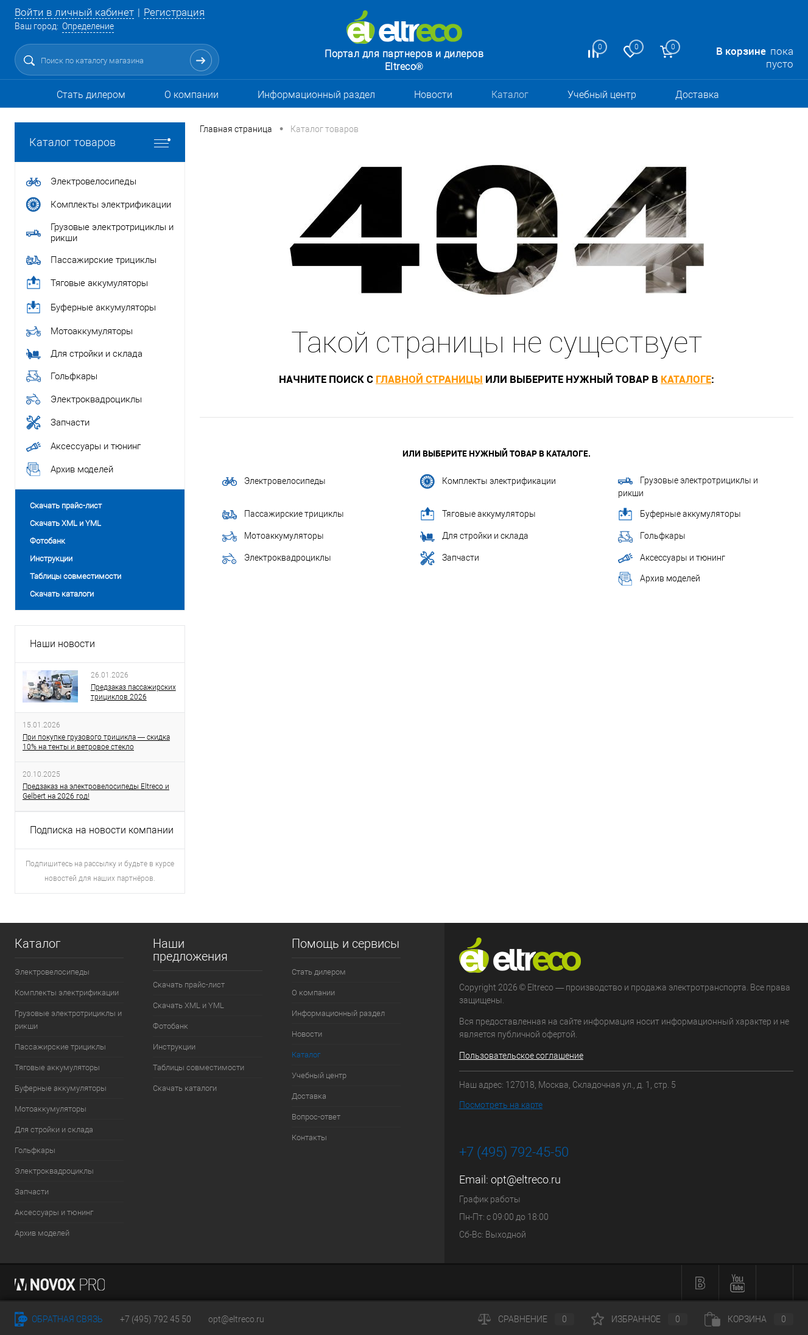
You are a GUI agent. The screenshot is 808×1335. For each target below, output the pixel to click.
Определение (88, 26)
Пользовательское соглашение (521, 1055)
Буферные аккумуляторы (679, 514)
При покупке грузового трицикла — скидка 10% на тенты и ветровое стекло (96, 742)
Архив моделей (659, 579)
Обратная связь (59, 1319)
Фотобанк (47, 540)
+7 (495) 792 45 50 (155, 1319)
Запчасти (449, 558)
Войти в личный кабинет (74, 12)
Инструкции (51, 558)
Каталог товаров (99, 142)
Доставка (697, 94)
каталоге (686, 379)
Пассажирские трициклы (283, 514)
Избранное (639, 1319)
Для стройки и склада (474, 536)
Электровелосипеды (274, 481)
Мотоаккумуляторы (273, 536)
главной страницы (429, 379)
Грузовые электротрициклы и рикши (688, 486)
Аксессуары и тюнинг (671, 558)
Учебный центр (601, 94)
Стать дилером (91, 94)
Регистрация (174, 12)
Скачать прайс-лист (66, 505)
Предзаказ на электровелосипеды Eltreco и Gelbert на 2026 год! (96, 791)
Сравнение (526, 1319)
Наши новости (62, 644)
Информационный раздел (316, 94)
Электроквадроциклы (276, 558)
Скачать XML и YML (65, 523)
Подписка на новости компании (102, 830)
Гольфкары (652, 537)
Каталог (510, 94)
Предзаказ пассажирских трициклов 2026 (133, 692)
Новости (433, 94)
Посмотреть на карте (501, 1105)
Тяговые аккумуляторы (478, 514)
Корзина (748, 1319)
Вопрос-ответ (316, 1116)
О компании (191, 94)
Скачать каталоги (62, 593)
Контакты (309, 1137)
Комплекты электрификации (488, 481)
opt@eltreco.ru (526, 1179)
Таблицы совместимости (75, 576)
